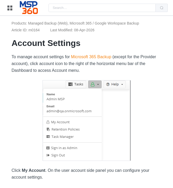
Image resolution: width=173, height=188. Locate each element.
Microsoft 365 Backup (91, 57)
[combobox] (102, 8)
